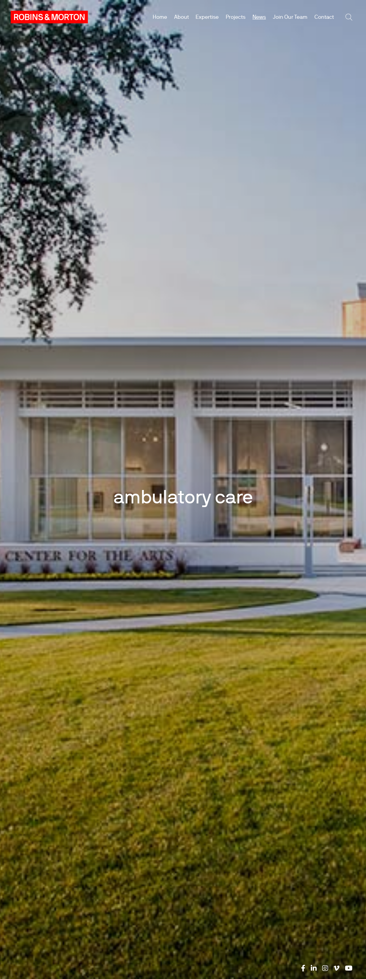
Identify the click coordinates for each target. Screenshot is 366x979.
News (259, 17)
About (181, 17)
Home (160, 17)
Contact (324, 17)
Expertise (207, 17)
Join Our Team (290, 17)
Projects (235, 17)
